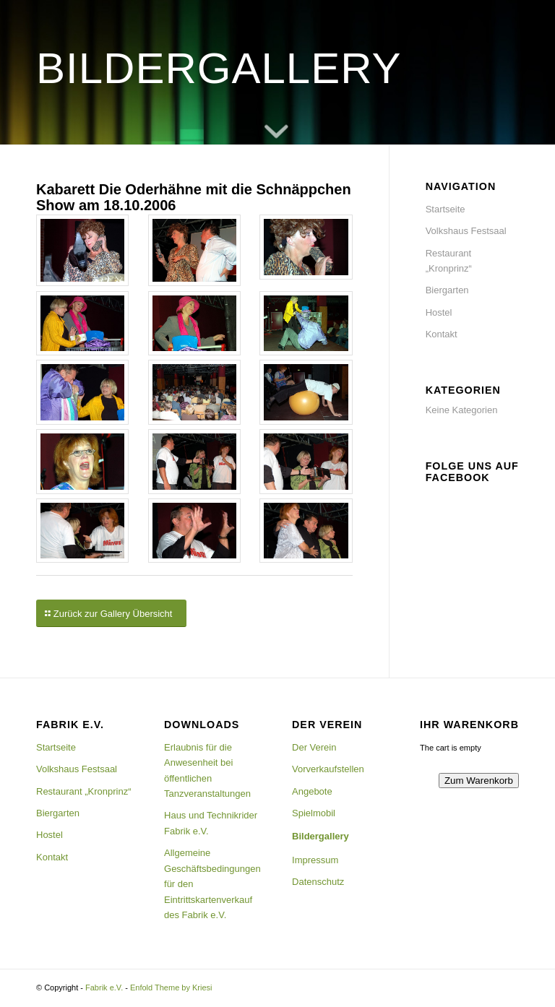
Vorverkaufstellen (328, 769)
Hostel (439, 312)
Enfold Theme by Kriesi (171, 987)
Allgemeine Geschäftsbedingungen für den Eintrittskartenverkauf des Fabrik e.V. (212, 883)
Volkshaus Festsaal (466, 230)
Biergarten (447, 290)
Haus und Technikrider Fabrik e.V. (210, 823)
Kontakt (441, 334)
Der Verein (314, 747)
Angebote (312, 791)
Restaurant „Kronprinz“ (449, 261)
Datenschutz (318, 881)
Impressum (315, 860)
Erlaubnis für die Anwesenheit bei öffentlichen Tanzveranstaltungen (207, 770)
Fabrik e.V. (104, 987)
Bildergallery (320, 836)
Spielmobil (313, 813)
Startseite (445, 209)
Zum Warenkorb (478, 780)
